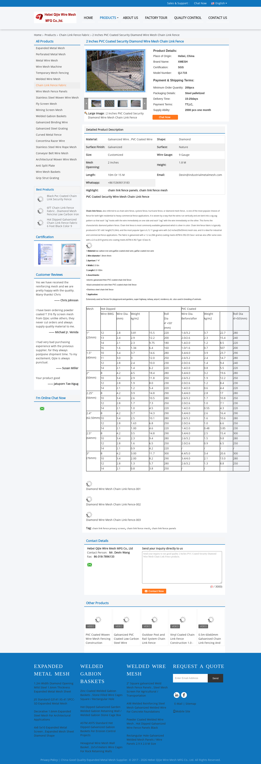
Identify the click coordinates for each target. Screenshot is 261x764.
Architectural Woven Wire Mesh (56, 159)
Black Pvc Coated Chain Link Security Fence (62, 197)
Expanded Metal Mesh (50, 48)
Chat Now (200, 3)
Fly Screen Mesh (46, 104)
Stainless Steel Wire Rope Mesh (56, 147)
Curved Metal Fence (49, 134)
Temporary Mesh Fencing (52, 73)
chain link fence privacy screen (108, 528)
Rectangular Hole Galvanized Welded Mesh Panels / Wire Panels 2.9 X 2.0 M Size (145, 739)
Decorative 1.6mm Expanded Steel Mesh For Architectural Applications (52, 715)
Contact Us (217, 18)
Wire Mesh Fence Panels (51, 91)
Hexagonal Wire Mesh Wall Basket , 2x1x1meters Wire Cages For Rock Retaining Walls (101, 747)
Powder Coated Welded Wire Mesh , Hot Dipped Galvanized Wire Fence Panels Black (146, 723)
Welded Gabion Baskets (51, 116)
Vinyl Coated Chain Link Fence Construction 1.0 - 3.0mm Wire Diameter (182, 643)
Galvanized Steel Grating (52, 128)
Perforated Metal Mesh (51, 54)
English (221, 3)
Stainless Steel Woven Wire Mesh (57, 97)
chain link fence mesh (138, 528)
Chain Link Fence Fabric (74, 35)
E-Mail (178, 703)
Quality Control (187, 18)
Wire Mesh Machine (49, 66)
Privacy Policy (49, 760)
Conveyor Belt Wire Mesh (52, 153)
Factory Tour (156, 18)
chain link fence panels (164, 528)
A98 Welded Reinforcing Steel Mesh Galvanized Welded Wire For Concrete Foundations (146, 707)
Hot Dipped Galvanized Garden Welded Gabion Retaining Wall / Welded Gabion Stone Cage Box (100, 711)
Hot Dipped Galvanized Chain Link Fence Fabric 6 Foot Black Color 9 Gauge (62, 224)
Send (215, 678)
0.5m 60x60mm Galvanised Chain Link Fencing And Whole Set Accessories (209, 643)
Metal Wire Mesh (47, 60)
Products (108, 18)
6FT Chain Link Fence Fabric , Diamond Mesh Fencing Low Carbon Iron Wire (63, 212)
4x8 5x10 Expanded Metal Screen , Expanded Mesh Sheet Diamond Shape (54, 731)
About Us (130, 18)
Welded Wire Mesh (48, 79)
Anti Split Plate (45, 165)
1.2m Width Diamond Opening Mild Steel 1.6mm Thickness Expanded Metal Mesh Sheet (53, 687)
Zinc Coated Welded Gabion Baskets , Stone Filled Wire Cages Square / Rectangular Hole (101, 695)
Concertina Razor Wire (50, 141)
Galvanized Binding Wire (52, 122)
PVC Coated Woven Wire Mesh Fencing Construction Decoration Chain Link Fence (98, 643)
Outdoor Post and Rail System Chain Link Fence (153, 639)
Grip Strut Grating (47, 178)
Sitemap (191, 703)
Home (88, 18)
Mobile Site (181, 711)
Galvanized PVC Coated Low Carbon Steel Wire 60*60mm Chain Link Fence (126, 643)
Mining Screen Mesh (49, 110)
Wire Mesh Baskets (48, 172)
